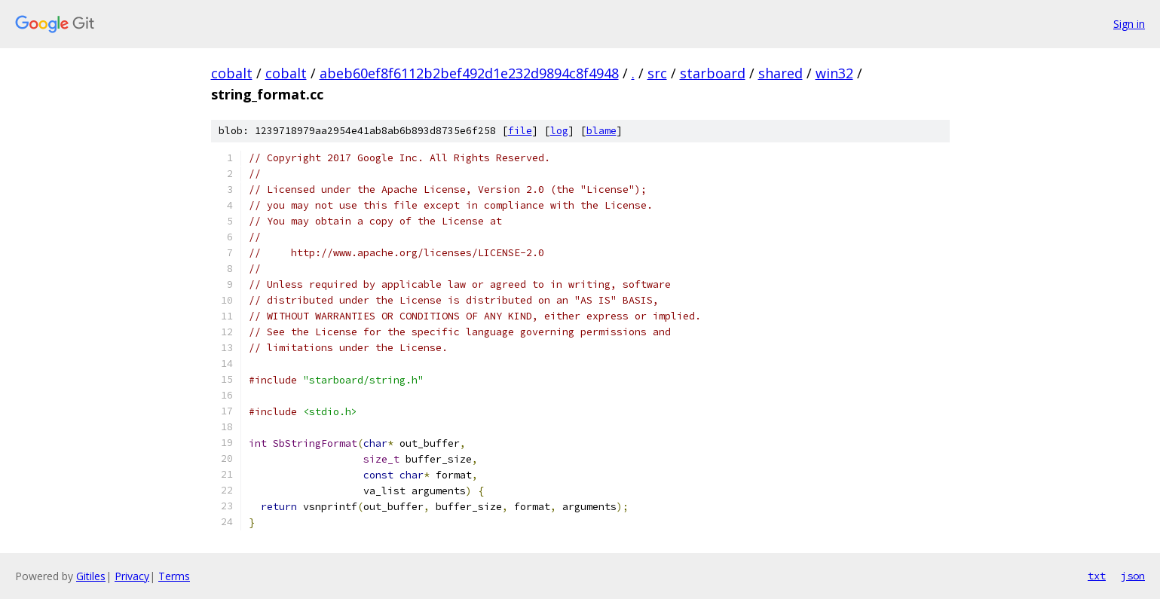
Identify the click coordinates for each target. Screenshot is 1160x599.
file (520, 130)
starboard (712, 73)
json (1133, 575)
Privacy (132, 576)
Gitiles (91, 576)
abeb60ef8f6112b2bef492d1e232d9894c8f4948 (469, 73)
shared (780, 73)
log (559, 130)
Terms (174, 576)
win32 (834, 73)
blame (601, 130)
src (657, 73)
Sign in (1129, 24)
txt (1097, 575)
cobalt (232, 73)
